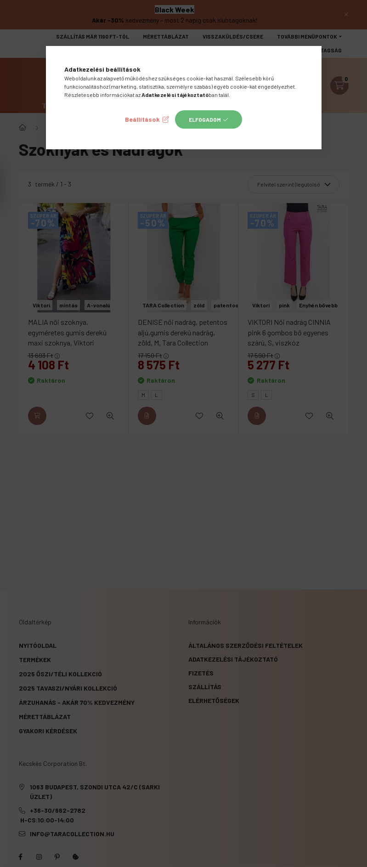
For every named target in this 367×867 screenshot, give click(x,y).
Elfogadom (205, 119)
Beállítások (142, 119)
